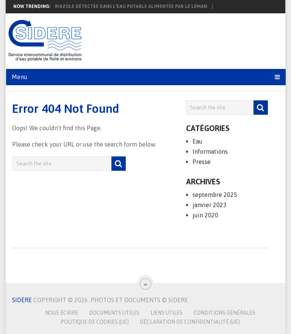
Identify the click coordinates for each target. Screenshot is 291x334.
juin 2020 (205, 215)
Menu (19, 76)
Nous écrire (61, 313)
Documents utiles (114, 313)
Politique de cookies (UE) (95, 322)
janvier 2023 (209, 204)
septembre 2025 (214, 194)
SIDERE (22, 300)
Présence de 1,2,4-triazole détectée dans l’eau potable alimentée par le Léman (109, 6)
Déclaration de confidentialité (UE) (190, 322)
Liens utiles (166, 313)
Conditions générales (224, 313)
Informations (210, 151)
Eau (197, 141)
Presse (201, 161)
